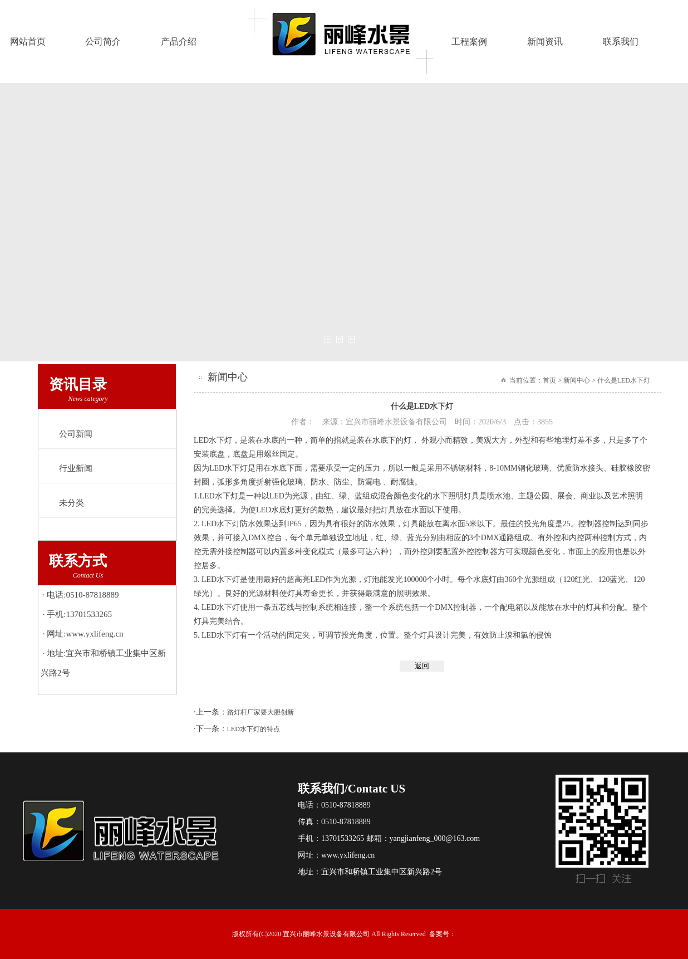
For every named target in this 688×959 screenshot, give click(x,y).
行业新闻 (75, 468)
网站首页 (28, 41)
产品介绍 (178, 41)
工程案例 (469, 41)
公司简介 (103, 41)
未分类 (71, 502)
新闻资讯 (545, 41)
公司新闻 (75, 433)
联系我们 (620, 41)
